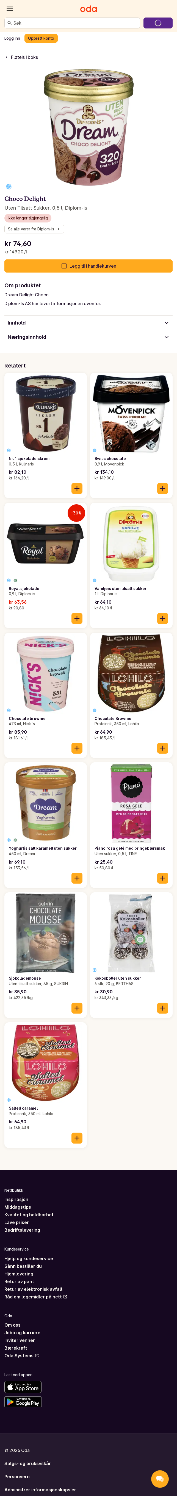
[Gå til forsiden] (88, 8)
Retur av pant (19, 1281)
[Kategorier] (9, 8)
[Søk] (9, 23)
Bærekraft (15, 1348)
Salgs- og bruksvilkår (27, 1463)
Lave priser (16, 1222)
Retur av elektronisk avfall (33, 1289)
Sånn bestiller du (23, 1266)
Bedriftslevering (22, 1230)
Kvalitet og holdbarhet (29, 1214)
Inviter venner (19, 1340)
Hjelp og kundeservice (28, 1258)
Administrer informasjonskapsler (40, 1489)
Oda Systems (21, 1355)
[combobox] (75, 23)
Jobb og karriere (22, 1332)
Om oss (12, 1325)
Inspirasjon (16, 1199)
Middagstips (17, 1207)
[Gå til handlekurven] (158, 23)
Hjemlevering (18, 1274)
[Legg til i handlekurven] (76, 488)
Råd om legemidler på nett (35, 1297)
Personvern (17, 1476)
